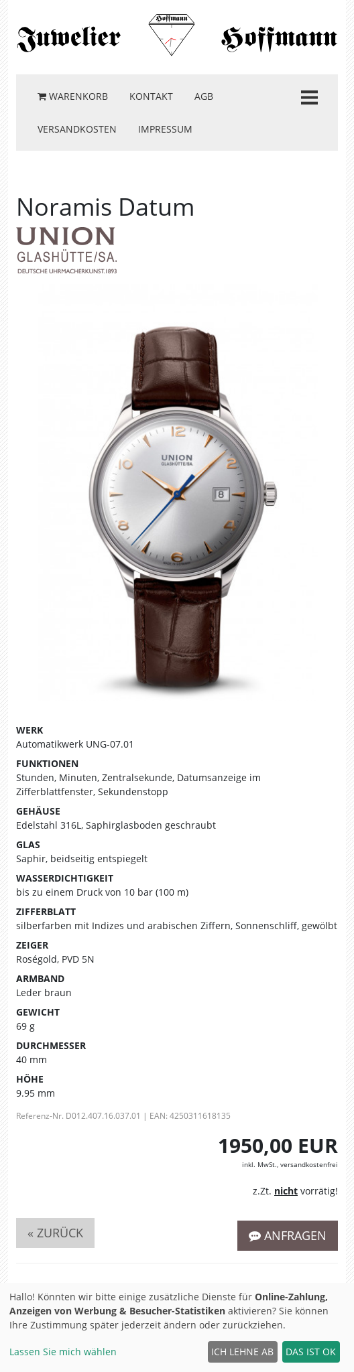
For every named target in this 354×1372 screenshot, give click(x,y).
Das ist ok (311, 1351)
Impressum (165, 129)
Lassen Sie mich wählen (63, 1351)
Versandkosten (77, 129)
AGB (203, 96)
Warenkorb (73, 96)
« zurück (55, 1233)
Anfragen (288, 1235)
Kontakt (151, 96)
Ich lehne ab (242, 1351)
